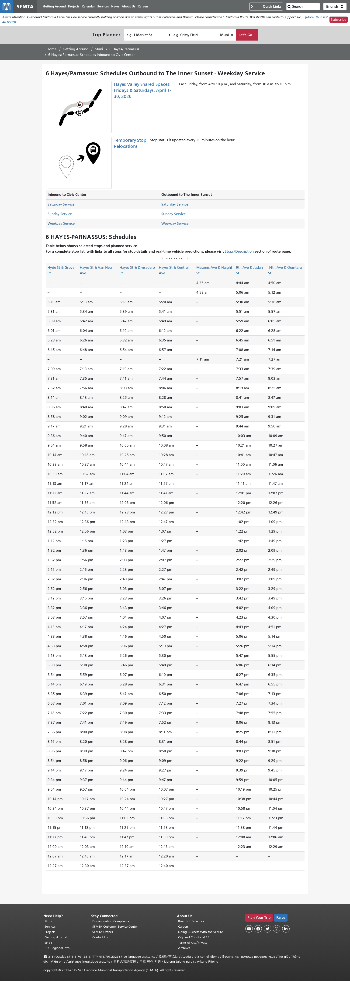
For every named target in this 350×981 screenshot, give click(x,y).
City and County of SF (193, 937)
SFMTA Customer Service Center (115, 927)
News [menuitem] (115, 6)
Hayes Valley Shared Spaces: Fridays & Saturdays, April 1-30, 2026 (142, 90)
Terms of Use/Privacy (193, 943)
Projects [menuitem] (74, 6)
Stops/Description (239, 251)
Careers (183, 927)
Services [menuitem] (103, 6)
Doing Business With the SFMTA (200, 932)
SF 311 (49, 943)
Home (51, 49)
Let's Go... (247, 35)
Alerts (6, 17)
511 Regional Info (57, 948)
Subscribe (338, 19)
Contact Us (100, 937)
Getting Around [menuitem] (54, 6)
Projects (50, 932)
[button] (335, 6)
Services (50, 927)
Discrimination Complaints (110, 921)
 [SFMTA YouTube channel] (249, 929)
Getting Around (75, 49)
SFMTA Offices (102, 932)
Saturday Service (61, 204)
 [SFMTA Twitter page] (267, 929)
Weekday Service (61, 223)
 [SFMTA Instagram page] (276, 929)
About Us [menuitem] (128, 6)
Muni (99, 49)
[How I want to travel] (226, 35)
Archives (184, 948)
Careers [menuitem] (143, 6)
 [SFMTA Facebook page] (258, 929)
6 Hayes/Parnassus (124, 49)
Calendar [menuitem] (88, 6)
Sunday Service (60, 214)
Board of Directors (191, 921)
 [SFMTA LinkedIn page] (286, 929)
